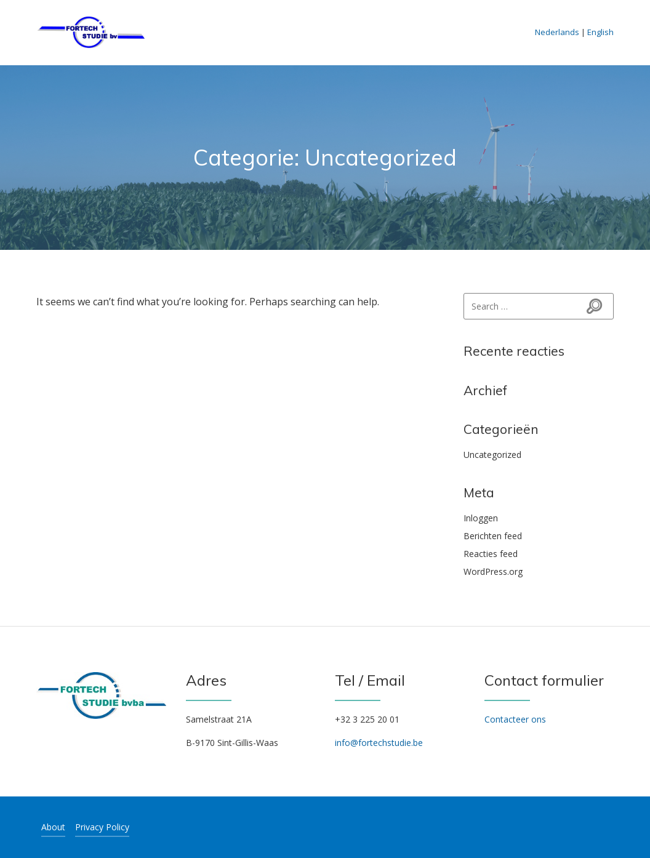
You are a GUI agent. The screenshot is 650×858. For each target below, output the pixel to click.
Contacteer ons (515, 719)
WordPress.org (493, 571)
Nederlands (557, 32)
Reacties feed (490, 553)
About (53, 827)
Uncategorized (492, 454)
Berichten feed (492, 536)
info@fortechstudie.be (379, 742)
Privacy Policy (102, 827)
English (600, 32)
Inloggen (480, 518)
